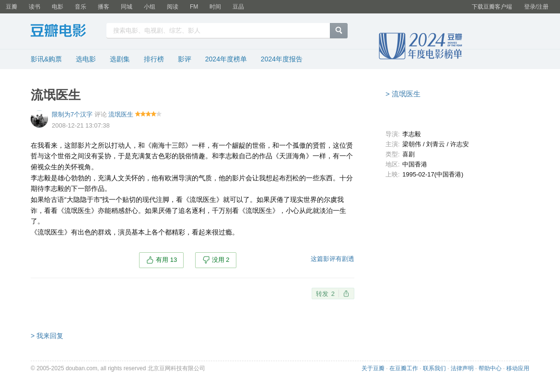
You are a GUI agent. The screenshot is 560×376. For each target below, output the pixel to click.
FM (194, 6)
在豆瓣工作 (403, 368)
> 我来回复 (47, 336)
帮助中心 (490, 368)
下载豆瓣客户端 (492, 6)
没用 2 (221, 259)
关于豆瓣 (373, 368)
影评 (184, 59)
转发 (325, 294)
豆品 (238, 6)
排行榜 (154, 59)
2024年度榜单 (226, 59)
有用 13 (166, 259)
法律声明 (462, 368)
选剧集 (120, 59)
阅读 (172, 6)
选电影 (86, 59)
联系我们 (434, 368)
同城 (126, 6)
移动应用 (517, 368)
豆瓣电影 (65, 31)
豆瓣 (11, 6)
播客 (103, 6)
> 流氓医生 (402, 94)
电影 (57, 6)
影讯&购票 (46, 59)
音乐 (80, 6)
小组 (149, 6)
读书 (34, 6)
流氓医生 (120, 114)
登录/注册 (536, 6)
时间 (215, 6)
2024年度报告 (282, 59)
